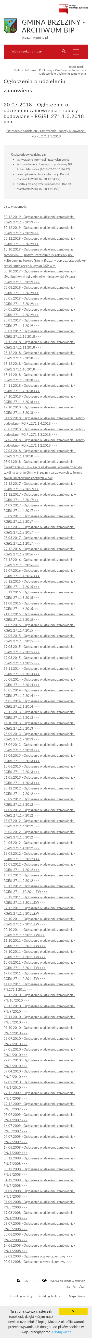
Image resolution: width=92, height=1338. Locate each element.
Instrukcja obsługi (21, 1296)
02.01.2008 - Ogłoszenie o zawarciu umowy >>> (38, 1256)
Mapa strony (77, 1296)
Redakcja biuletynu (51, 1296)
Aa (68, 1287)
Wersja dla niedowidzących (63, 1280)
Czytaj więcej (62, 1332)
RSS (22, 1280)
